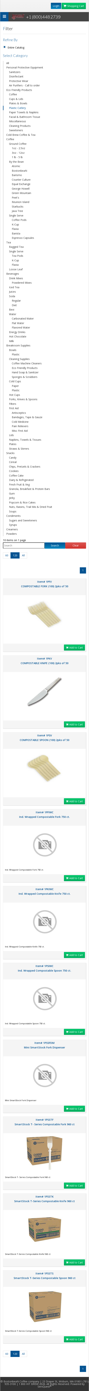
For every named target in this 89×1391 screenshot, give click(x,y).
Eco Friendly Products (19, 90)
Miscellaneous (17, 121)
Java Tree (17, 211)
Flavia (15, 229)
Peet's (15, 197)
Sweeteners (16, 130)
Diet (14, 305)
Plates (12, 444)
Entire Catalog (16, 47)
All (7, 63)
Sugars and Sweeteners (23, 520)
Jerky (12, 498)
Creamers (12, 529)
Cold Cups (15, 381)
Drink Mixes (16, 278)
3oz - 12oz (18, 152)
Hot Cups (14, 395)
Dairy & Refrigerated (21, 480)
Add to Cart (74, 647)
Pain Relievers (20, 426)
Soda (12, 296)
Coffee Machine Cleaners (27, 363)
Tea (8, 242)
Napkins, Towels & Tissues (25, 439)
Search (55, 545)
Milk (11, 341)
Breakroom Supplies (18, 345)
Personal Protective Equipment (24, 67)
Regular (16, 300)
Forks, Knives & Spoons (23, 399)
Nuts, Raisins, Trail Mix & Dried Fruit (30, 507)
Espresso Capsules (23, 238)
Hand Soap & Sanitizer (25, 372)
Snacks (10, 453)
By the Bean (16, 161)
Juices (12, 291)
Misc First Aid (20, 430)
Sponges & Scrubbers (24, 377)
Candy (12, 457)
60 (6, 555)
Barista (16, 233)
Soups (12, 511)
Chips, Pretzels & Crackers (24, 466)
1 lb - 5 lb (17, 157)
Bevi (11, 309)
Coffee (13, 94)
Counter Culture (21, 179)
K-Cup (15, 224)
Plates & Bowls (18, 103)
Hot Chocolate (17, 336)
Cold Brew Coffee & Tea (20, 135)
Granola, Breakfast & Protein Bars (29, 489)
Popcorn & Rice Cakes (22, 502)
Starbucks (17, 206)
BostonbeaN (19, 170)
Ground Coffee (18, 143)
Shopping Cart (73, 6)
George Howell (20, 188)
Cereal (13, 462)
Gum (12, 493)
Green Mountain (21, 193)
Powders (11, 533)
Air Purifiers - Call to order (24, 85)
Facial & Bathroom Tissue (24, 117)
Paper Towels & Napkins (24, 112)
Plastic (16, 354)
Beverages (12, 273)
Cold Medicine (20, 421)
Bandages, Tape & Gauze (27, 417)
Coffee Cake (16, 475)
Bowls (12, 350)
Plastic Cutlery (17, 108)
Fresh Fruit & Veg (19, 484)
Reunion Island (20, 202)
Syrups (13, 524)
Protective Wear (18, 81)
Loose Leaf (16, 269)
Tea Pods (17, 255)
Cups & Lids (16, 99)
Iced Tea (14, 287)
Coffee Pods (19, 220)
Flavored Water (21, 327)
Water (12, 314)
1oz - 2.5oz (18, 148)
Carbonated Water (23, 318)
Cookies (14, 471)
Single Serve (16, 215)
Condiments (13, 516)
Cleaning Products (20, 126)
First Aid (14, 408)
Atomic (16, 166)
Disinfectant (16, 76)
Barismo (17, 175)
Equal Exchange (21, 184)
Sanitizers (14, 72)
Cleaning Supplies (19, 359)
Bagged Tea (16, 247)
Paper (15, 386)
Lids (11, 435)
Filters (12, 404)
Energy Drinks (17, 332)
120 (15, 555)
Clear (76, 545)
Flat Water (18, 323)
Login (56, 6)
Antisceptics (19, 413)
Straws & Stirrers (19, 448)
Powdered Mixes (22, 282)
